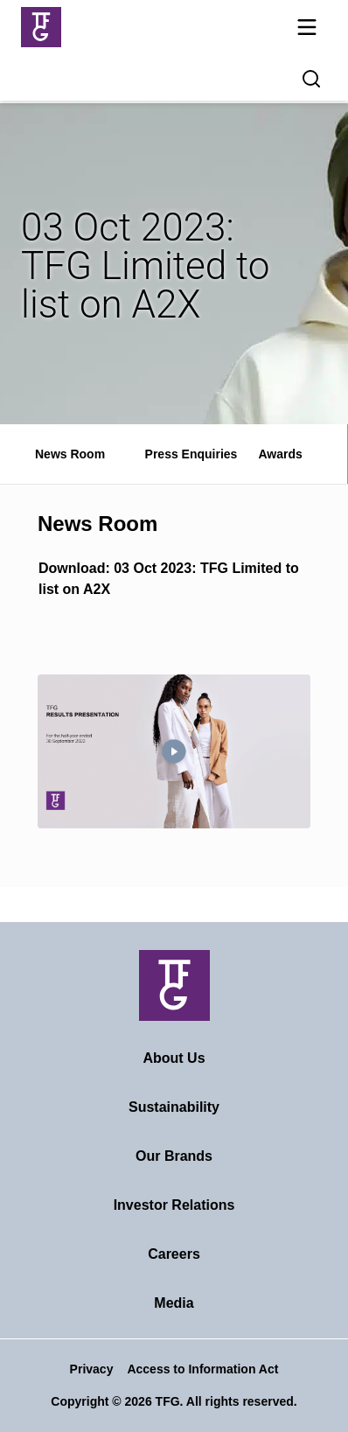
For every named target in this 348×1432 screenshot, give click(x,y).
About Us (174, 1058)
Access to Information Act (202, 1369)
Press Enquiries (191, 454)
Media (173, 1303)
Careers (174, 1254)
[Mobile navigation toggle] (307, 30)
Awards (280, 454)
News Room (70, 454)
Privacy (92, 1369)
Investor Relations (174, 1205)
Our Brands (174, 1156)
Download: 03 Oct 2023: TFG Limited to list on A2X (168, 579)
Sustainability (174, 1107)
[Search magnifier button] (311, 78)
